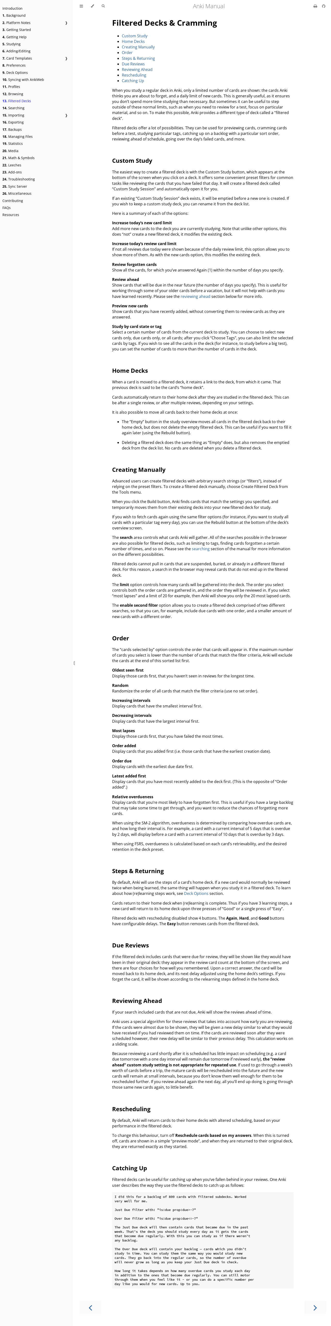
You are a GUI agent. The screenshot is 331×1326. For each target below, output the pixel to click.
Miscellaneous (16, 193)
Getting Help (14, 37)
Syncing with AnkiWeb (23, 79)
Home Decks (133, 41)
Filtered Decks (16, 101)
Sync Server (14, 186)
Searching (13, 108)
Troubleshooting (18, 179)
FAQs (6, 207)
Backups (12, 129)
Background (14, 15)
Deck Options (15, 72)
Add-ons (12, 172)
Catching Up (133, 80)
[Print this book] (316, 6)
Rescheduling (134, 75)
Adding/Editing (16, 51)
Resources (10, 214)
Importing (13, 115)
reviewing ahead (195, 296)
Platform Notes (16, 22)
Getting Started (16, 29)
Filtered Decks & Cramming (164, 22)
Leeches (11, 165)
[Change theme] (92, 6)
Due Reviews (133, 64)
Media (10, 150)
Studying (11, 44)
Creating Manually (138, 47)
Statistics (12, 143)
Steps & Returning (138, 58)
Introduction (12, 8)
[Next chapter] (315, 1307)
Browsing (12, 94)
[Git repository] (323, 6)
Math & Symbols (18, 157)
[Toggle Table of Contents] (81, 6)
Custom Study (134, 36)
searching (201, 548)
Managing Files (17, 136)
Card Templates (17, 58)
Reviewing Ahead (137, 69)
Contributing (12, 200)
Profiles (11, 86)
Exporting (13, 122)
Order (127, 52)
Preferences (14, 65)
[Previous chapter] (90, 1307)
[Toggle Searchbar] (103, 6)
